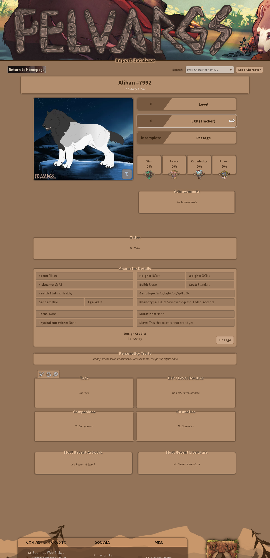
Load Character (249, 70)
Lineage (225, 340)
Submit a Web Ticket (48, 552)
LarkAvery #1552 (135, 89)
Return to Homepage (27, 69)
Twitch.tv (105, 555)
